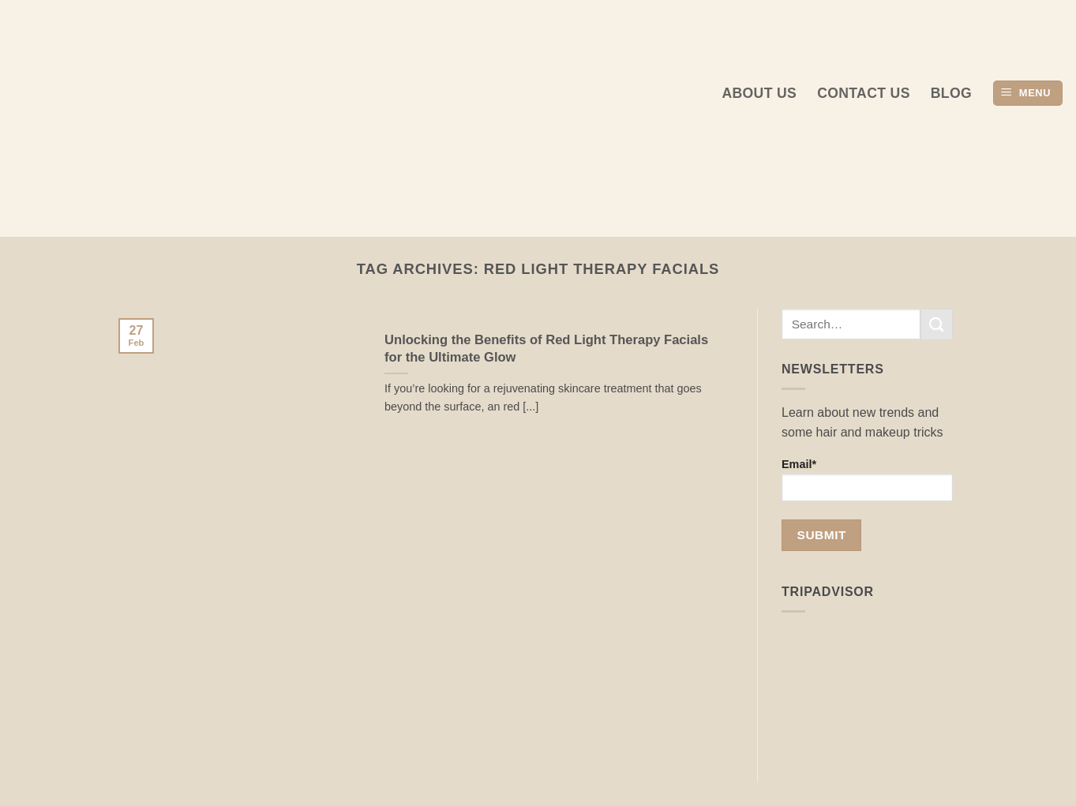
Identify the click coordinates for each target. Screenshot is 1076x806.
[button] (1028, 94)
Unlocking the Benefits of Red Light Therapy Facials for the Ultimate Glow (546, 348)
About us (759, 93)
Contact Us (863, 93)
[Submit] (936, 324)
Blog (951, 93)
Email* (867, 479)
